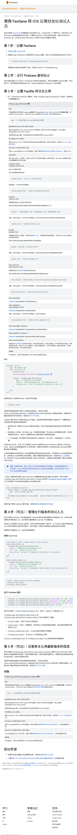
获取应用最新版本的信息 (44, 504)
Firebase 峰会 (31, 815)
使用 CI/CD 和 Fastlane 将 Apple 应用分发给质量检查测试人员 (33, 758)
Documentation (9, 8)
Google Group (56, 818)
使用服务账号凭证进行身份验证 (48, 724)
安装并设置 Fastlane (15, 51)
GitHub (4, 824)
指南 (3, 811)
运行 (37, 16)
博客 (28, 811)
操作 (59, 479)
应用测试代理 (21, 270)
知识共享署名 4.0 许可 (33, 763)
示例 (3, 818)
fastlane (15, 33)
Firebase (6, 16)
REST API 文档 (33, 416)
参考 (3, 815)
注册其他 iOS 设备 (46, 755)
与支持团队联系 (57, 811)
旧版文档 (55, 827)
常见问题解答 (56, 824)
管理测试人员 (34, 235)
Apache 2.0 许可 (65, 763)
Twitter (29, 818)
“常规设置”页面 (46, 114)
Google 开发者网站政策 (24, 765)
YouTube (30, 821)
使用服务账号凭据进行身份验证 (52, 151)
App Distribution (28, 8)
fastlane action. (43, 374)
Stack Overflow (57, 815)
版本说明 (55, 821)
